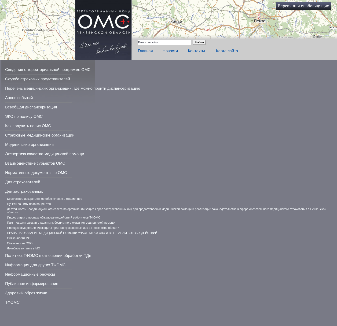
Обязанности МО (18, 238)
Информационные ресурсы (30, 274)
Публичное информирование (31, 284)
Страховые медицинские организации (39, 135)
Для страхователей (22, 182)
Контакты (196, 51)
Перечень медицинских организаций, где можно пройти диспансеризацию (72, 88)
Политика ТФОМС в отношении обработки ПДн (48, 255)
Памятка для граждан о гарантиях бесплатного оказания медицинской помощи (61, 222)
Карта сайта (227, 51)
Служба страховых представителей (37, 79)
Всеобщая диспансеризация (31, 107)
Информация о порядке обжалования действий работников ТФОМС (53, 217)
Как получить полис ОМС (28, 126)
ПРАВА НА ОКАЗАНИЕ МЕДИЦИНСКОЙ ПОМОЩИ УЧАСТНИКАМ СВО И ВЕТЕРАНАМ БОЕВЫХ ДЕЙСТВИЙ (82, 233)
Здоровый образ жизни (26, 293)
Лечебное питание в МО (23, 248)
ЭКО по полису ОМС (24, 116)
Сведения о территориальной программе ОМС (48, 69)
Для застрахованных (24, 191)
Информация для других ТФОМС (35, 265)
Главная (145, 51)
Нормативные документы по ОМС (36, 172)
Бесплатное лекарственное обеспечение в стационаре (44, 198)
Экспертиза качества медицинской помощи (44, 154)
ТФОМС (12, 302)
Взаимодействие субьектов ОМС (35, 163)
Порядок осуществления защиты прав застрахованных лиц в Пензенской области (63, 228)
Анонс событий (19, 98)
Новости (170, 51)
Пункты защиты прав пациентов (29, 204)
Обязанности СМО (20, 243)
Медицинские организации (29, 144)
